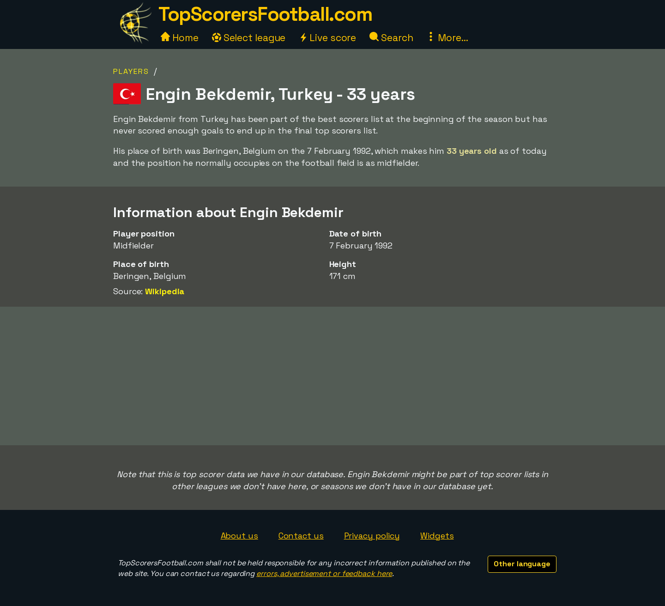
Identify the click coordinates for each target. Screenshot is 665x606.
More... (447, 37)
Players (131, 71)
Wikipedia (164, 291)
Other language (522, 564)
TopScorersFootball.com (265, 14)
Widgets (436, 535)
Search (391, 37)
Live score (327, 37)
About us (239, 535)
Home (180, 37)
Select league (249, 37)
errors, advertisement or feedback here (324, 573)
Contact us (301, 535)
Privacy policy (372, 535)
